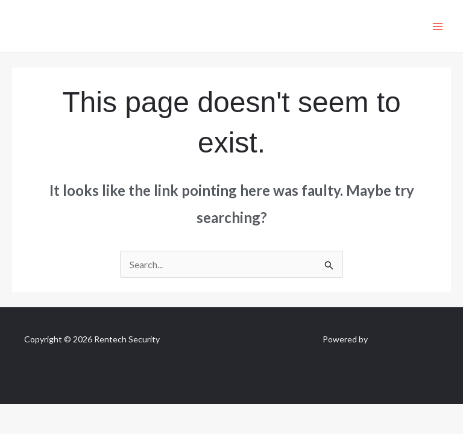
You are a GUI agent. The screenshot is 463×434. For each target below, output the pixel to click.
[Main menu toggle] (437, 26)
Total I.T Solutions (404, 339)
